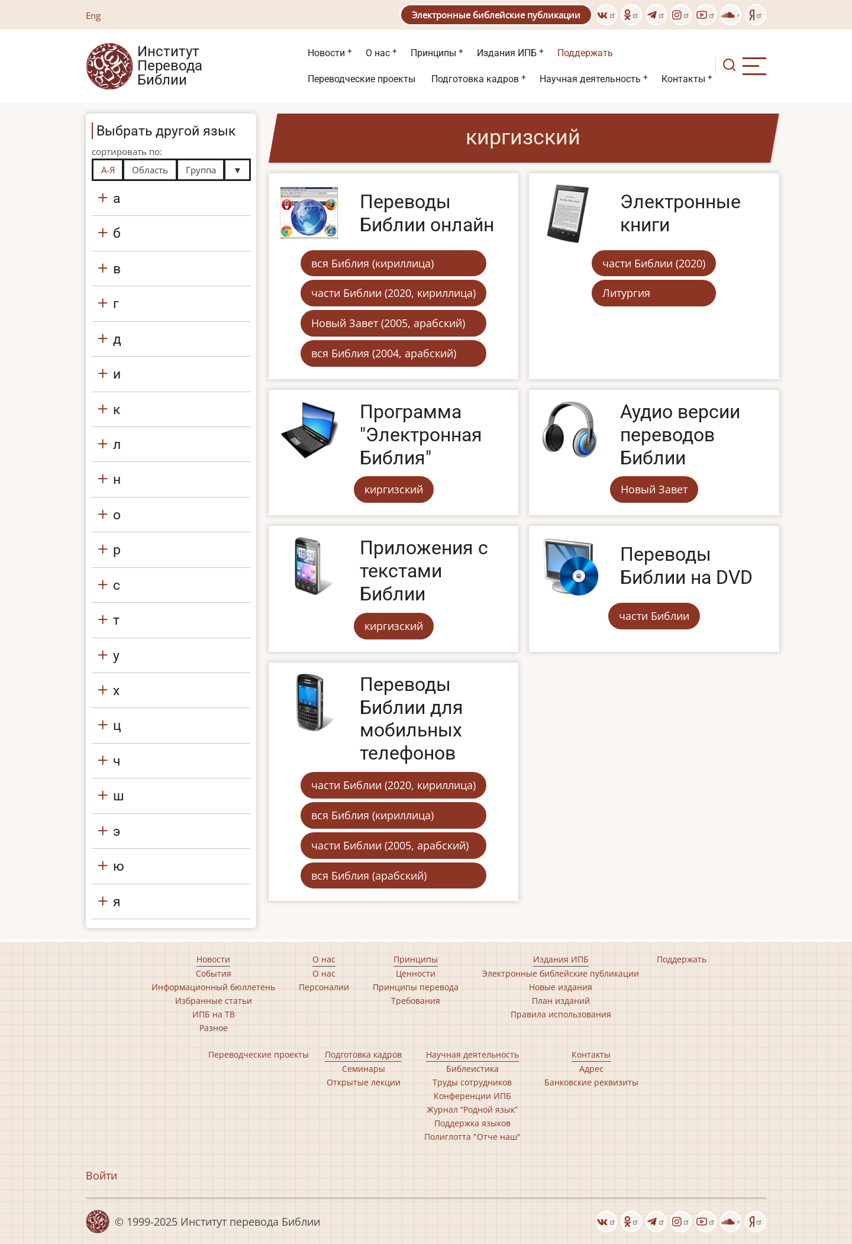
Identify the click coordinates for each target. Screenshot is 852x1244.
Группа (201, 170)
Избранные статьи (213, 1000)
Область (150, 170)
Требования (415, 1000)
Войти (101, 1175)
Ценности (415, 973)
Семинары (363, 1068)
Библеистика (472, 1068)
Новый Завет (654, 489)
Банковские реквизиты (591, 1082)
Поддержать (585, 53)
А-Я (108, 170)
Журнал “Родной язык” (472, 1109)
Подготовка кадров (475, 79)
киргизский (393, 489)
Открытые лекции (364, 1082)
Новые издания (560, 987)
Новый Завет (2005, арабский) (388, 323)
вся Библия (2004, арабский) (383, 353)
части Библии (654, 616)
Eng (93, 15)
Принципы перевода (416, 987)
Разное (213, 1027)
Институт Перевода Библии (169, 66)
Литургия (626, 293)
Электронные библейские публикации (496, 15)
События (213, 973)
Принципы (433, 53)
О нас (378, 53)
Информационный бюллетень (213, 987)
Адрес (591, 1068)
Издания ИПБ (507, 53)
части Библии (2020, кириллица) (393, 293)
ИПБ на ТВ (213, 1014)
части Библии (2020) (653, 263)
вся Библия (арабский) (369, 875)
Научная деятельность (590, 79)
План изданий (561, 1000)
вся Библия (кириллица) (372, 263)
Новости (326, 53)
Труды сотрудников (472, 1082)
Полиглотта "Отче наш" (472, 1136)
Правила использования (561, 1014)
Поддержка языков (472, 1123)
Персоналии (324, 987)
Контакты (683, 79)
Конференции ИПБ (472, 1095)
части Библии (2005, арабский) (390, 845)
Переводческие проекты (361, 79)
